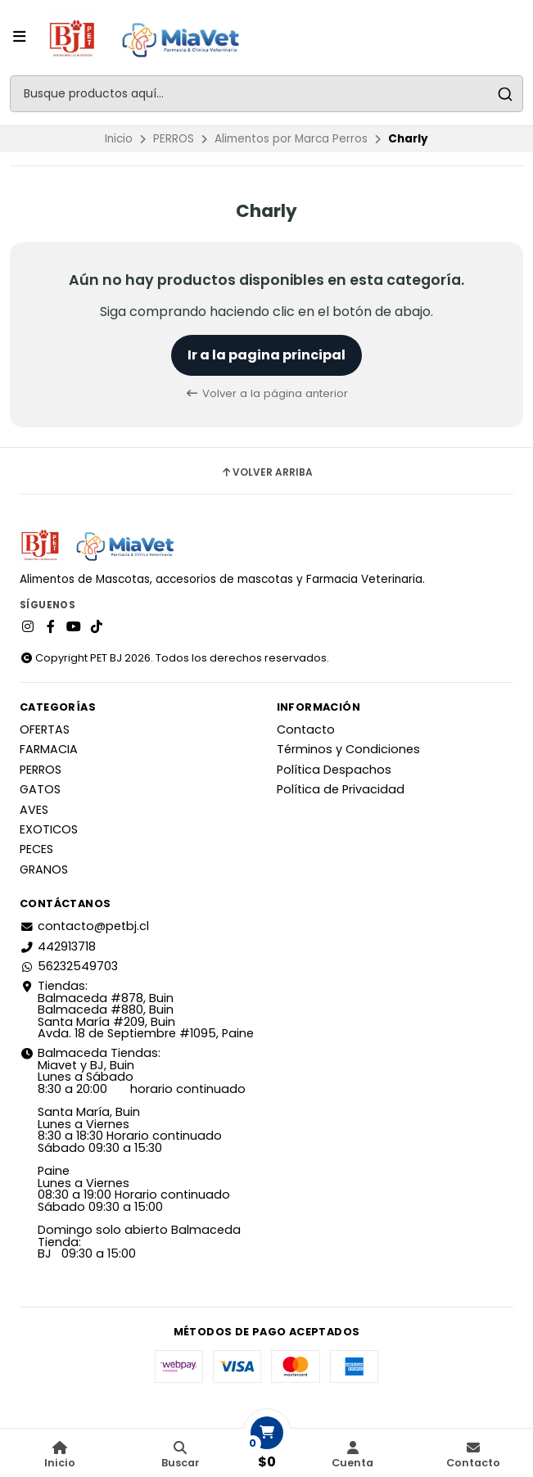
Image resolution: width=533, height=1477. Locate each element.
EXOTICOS (49, 829)
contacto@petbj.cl (84, 926)
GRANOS (44, 869)
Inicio (119, 139)
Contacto (306, 729)
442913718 (58, 946)
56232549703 (69, 966)
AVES (34, 809)
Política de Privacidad (340, 789)
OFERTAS (45, 729)
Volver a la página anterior (266, 393)
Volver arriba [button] (266, 472)
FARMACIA (49, 749)
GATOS (40, 789)
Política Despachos (334, 769)
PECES (36, 849)
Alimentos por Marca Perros (291, 139)
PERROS (173, 139)
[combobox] (266, 93)
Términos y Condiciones (348, 749)
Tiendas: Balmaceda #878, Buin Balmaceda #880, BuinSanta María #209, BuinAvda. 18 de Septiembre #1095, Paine (137, 1009)
